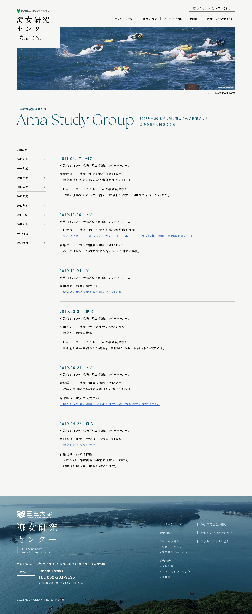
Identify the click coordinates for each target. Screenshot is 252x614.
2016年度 (22, 168)
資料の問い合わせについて (218, 532)
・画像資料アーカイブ (173, 552)
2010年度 (22, 224)
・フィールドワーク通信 (175, 571)
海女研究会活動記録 (219, 19)
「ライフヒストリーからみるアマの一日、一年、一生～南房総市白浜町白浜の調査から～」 (127, 236)
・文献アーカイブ (170, 546)
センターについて (125, 19)
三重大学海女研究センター (33, 24)
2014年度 (22, 187)
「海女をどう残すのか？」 (79, 445)
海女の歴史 (150, 19)
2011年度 (22, 214)
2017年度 (22, 159)
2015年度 (22, 177)
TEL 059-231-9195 (56, 577)
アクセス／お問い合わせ (216, 541)
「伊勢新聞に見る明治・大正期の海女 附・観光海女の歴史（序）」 (110, 404)
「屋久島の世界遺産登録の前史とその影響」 (92, 292)
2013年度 (22, 196)
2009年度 (22, 233)
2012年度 (22, 205)
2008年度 (23, 242)
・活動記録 (166, 566)
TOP (207, 93)
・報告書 (165, 577)
